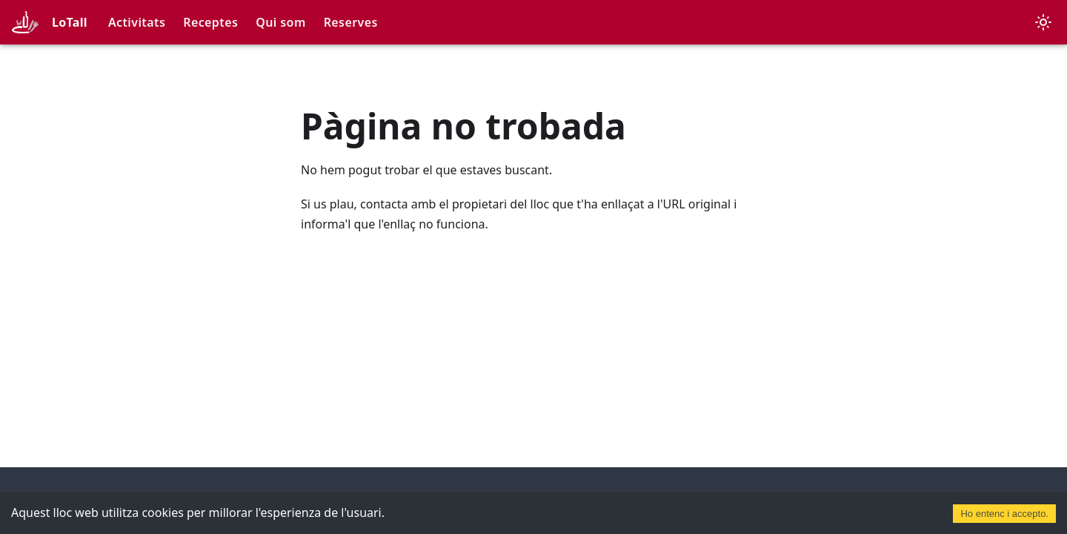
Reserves (351, 22)
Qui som (280, 22)
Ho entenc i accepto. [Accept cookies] (1004, 513)
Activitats (136, 22)
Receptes (210, 22)
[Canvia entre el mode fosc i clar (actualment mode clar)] (1043, 22)
